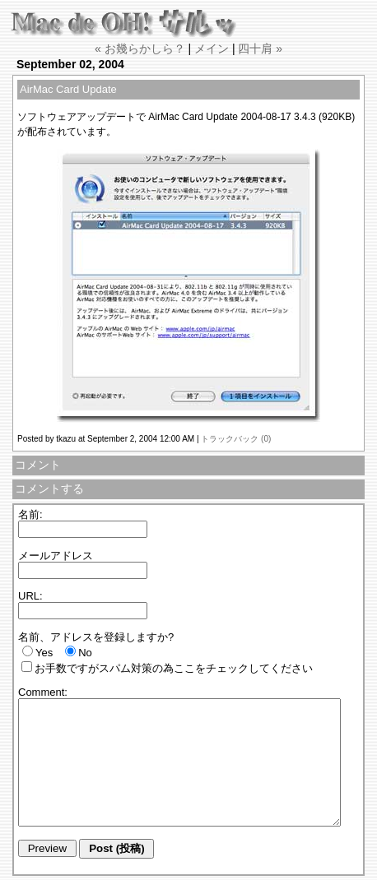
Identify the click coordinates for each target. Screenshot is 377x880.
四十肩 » (260, 48)
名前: (30, 514)
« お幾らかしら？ (140, 48)
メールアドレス (55, 555)
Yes (44, 652)
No (85, 652)
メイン (211, 48)
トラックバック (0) (236, 438)
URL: (30, 596)
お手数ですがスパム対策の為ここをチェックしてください (174, 668)
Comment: (42, 692)
